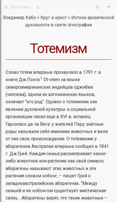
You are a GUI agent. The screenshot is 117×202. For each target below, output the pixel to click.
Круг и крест (54, 17)
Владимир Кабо (19, 17)
